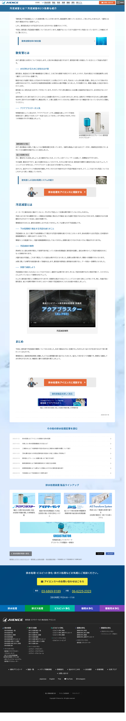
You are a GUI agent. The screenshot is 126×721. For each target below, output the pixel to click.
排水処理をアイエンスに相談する (65, 198)
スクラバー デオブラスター (36, 659)
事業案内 (59, 678)
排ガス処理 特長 (33, 641)
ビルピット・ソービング (59, 649)
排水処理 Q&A (9, 654)
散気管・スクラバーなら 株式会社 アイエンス (40, 628)
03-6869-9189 (46, 599)
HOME (37, 2)
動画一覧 (29, 678)
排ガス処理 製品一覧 (35, 639)
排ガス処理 (37, 616)
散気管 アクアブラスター (12, 659)
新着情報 (99, 678)
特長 (58, 2)
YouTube (68, 687)
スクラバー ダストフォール (36, 662)
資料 (72, 2)
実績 (63, 2)
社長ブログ (112, 678)
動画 (68, 2)
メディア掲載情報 (44, 678)
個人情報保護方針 (50, 702)
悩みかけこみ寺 (73, 678)
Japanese (42, 687)
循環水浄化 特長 (82, 639)
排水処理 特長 (9, 641)
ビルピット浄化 (62, 616)
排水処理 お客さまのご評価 (13, 652)
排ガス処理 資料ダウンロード (37, 647)
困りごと (79, 2)
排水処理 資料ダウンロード (12, 647)
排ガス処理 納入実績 (35, 643)
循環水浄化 (87, 616)
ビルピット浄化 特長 (59, 639)
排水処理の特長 (50, 568)
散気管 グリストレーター (11, 670)
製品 (53, 2)
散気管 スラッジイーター (84, 651)
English (52, 687)
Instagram (80, 687)
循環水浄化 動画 (82, 643)
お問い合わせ (107, 3)
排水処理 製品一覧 (10, 639)
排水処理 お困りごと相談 (12, 650)
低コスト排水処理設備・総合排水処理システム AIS (11, 664)
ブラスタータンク (9, 662)
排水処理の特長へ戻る (21, 562)
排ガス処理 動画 (33, 645)
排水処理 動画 (9, 645)
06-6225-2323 (86, 599)
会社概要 (87, 678)
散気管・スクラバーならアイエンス (19, 568)
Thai (59, 687)
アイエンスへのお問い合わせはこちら (62, 590)
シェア (100, 562)
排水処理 (47, 2)
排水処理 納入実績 (10, 643)
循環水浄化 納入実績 (83, 641)
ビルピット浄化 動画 (59, 643)
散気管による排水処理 (37, 568)
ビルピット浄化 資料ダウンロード (62, 641)
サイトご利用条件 (64, 702)
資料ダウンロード (15, 678)
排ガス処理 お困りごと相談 (37, 650)
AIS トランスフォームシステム (13, 668)
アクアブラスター (43, 116)
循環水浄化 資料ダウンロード (85, 645)
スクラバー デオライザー (36, 657)
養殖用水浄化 (112, 616)
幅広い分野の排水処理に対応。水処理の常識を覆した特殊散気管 (59, 414)
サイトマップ (76, 702)
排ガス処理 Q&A (33, 652)
